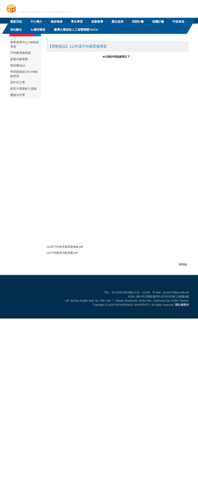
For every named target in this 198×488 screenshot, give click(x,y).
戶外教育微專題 (20, 52)
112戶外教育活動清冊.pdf (64, 417)
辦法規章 (117, 21)
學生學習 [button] (77, 21)
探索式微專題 (19, 59)
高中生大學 (17, 82)
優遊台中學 (17, 95)
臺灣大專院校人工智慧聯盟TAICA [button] (76, 29)
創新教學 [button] (97, 21)
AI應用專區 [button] (37, 29)
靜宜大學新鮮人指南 (23, 88)
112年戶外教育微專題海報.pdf (67, 410)
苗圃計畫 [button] (158, 21)
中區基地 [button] (178, 21)
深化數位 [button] (16, 29)
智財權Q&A (17, 65)
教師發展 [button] (57, 21)
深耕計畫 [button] (138, 21)
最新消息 (16, 21)
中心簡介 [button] (36, 21)
